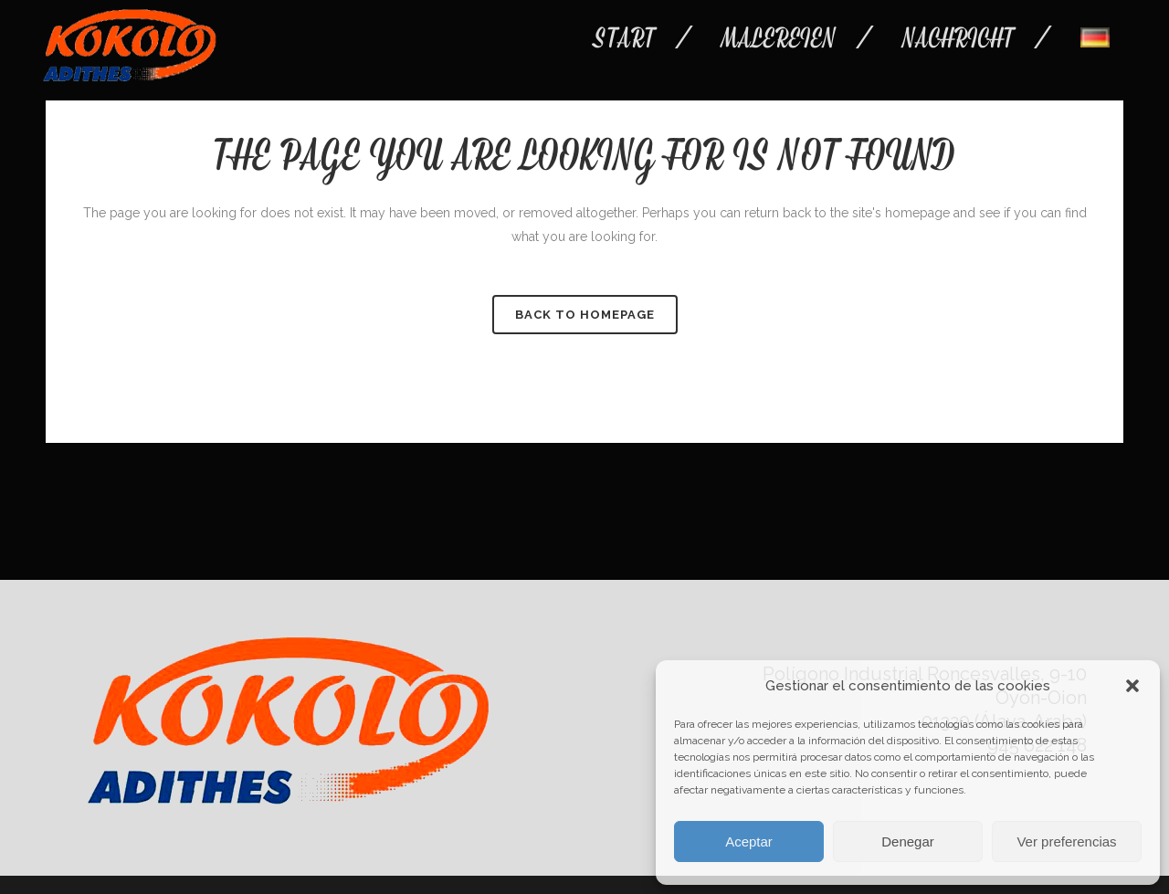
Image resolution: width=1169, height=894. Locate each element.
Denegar (907, 841)
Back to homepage (585, 314)
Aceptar (749, 841)
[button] (1132, 686)
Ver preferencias (1066, 841)
